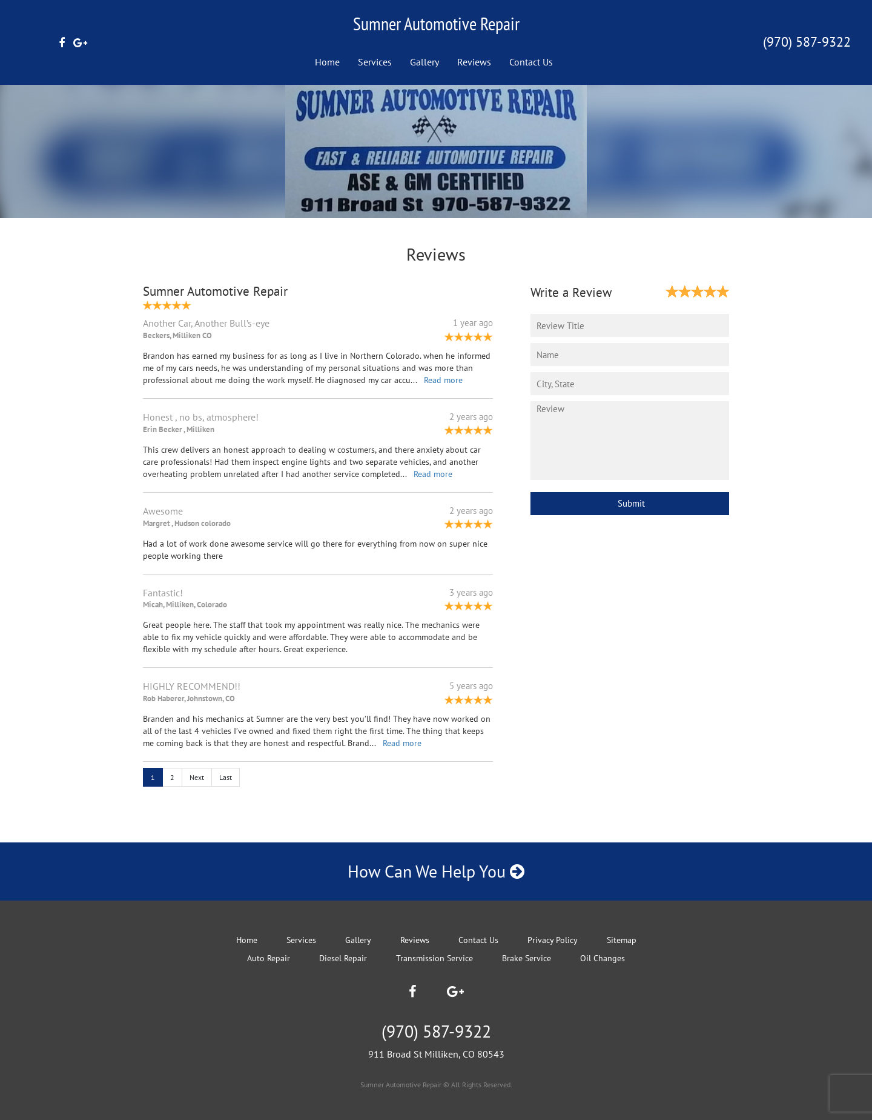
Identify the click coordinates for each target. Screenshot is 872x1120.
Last (225, 777)
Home (327, 62)
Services (375, 62)
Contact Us (531, 62)
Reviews (474, 62)
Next (197, 777)
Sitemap (621, 940)
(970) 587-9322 (807, 41)
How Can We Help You (436, 871)
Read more (443, 380)
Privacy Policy (552, 940)
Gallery (424, 62)
